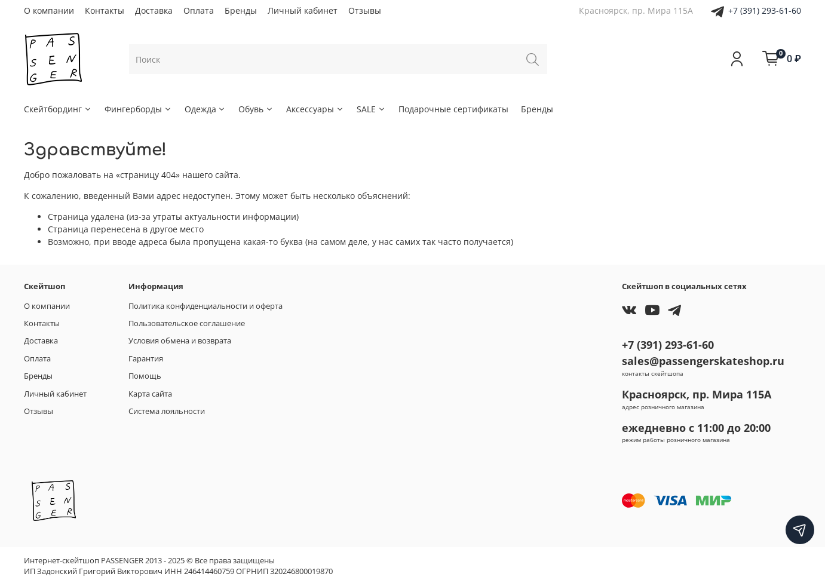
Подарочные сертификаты (453, 109)
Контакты (104, 10)
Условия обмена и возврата (179, 341)
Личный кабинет (303, 10)
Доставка (154, 10)
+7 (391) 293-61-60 (764, 10)
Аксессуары (315, 109)
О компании (49, 10)
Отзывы (364, 10)
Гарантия (145, 359)
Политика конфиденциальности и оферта (205, 306)
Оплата (198, 10)
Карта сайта (150, 394)
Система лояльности (166, 411)
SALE (371, 109)
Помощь (144, 376)
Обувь (256, 109)
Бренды (241, 10)
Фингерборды (138, 109)
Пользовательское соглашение (186, 323)
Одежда (205, 109)
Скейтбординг (58, 109)
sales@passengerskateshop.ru (703, 361)
